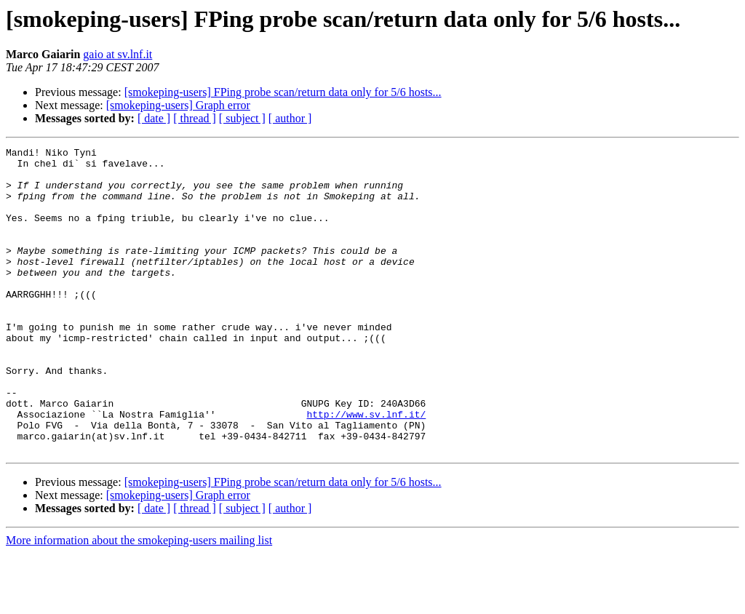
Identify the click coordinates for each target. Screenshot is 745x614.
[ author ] (290, 118)
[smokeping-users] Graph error (178, 105)
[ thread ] (194, 118)
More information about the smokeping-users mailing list (139, 601)
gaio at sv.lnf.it (117, 54)
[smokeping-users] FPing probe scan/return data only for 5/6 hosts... (283, 92)
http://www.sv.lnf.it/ (366, 468)
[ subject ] (242, 118)
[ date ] (154, 118)
